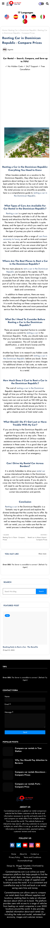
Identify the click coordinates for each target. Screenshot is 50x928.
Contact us (35, 854)
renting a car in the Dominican (30, 388)
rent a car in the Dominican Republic (27, 270)
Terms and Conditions (32, 857)
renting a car (32, 332)
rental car (40, 471)
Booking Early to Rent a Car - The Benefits (20, 647)
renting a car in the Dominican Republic (30, 194)
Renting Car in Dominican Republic (22, 30)
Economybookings (25, 860)
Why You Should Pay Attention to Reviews (31, 762)
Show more (42, 554)
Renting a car (12, 213)
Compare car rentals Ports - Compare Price (28, 785)
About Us (23, 854)
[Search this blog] (19, 591)
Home (4, 30)
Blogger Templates (23, 865)
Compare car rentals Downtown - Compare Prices (30, 773)
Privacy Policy (14, 857)
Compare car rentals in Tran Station (28, 750)
